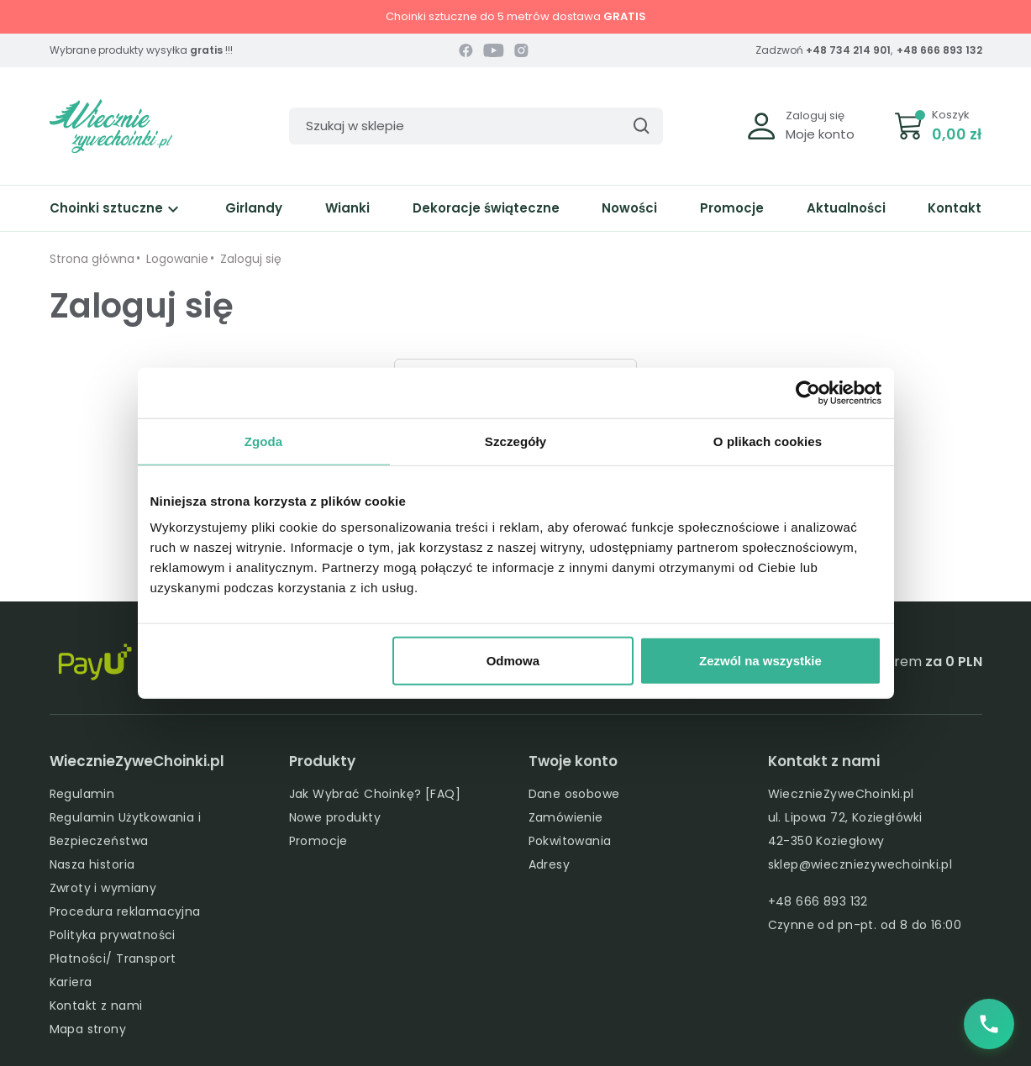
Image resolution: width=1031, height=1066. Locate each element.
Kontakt (954, 208)
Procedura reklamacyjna (125, 911)
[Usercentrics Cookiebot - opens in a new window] (807, 392)
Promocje (732, 208)
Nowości (629, 208)
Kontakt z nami (96, 1005)
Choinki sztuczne (116, 208)
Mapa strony (88, 1029)
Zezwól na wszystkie (760, 661)
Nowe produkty (335, 817)
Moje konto (820, 134)
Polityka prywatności (113, 935)
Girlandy (253, 208)
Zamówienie (566, 817)
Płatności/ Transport (113, 958)
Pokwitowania (570, 840)
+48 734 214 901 (848, 50)
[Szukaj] (476, 126)
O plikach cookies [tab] (767, 440)
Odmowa (513, 661)
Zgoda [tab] (264, 440)
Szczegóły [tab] (515, 440)
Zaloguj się (815, 115)
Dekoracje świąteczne (486, 208)
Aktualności (846, 208)
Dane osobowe (574, 793)
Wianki (347, 208)
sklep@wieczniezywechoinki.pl (860, 864)
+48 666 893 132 (939, 50)
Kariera (71, 982)
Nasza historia (92, 864)
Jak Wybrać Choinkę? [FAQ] (375, 793)
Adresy (550, 864)
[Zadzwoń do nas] (989, 1024)
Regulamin (82, 793)
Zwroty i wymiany (103, 888)
